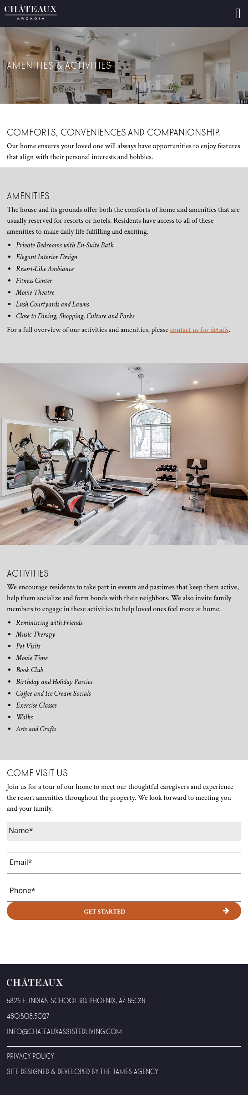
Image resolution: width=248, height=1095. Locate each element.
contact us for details (199, 330)
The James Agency (129, 1071)
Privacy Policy (30, 1055)
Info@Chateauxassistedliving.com (64, 1031)
